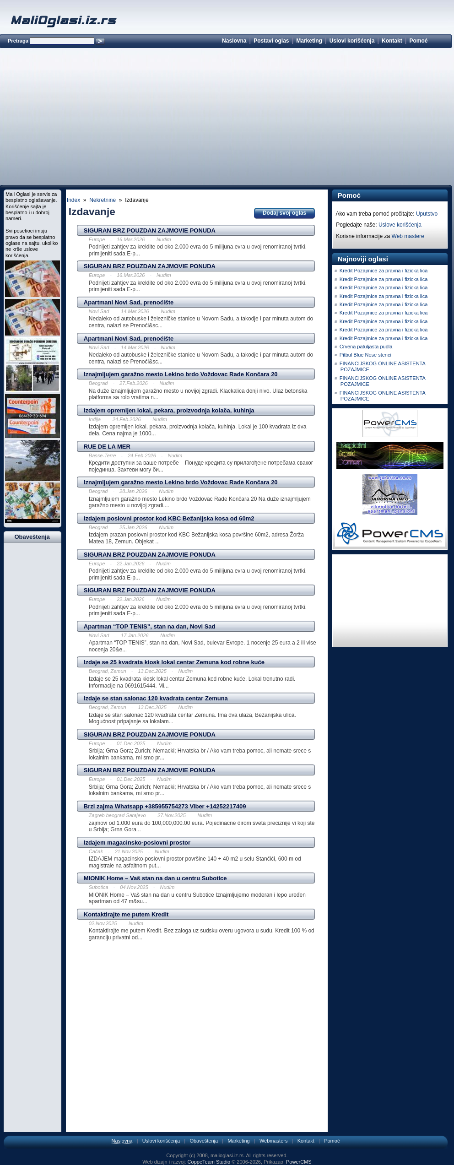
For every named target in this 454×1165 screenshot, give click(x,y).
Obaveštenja (203, 1140)
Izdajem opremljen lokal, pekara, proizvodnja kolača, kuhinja (169, 410)
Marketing (309, 41)
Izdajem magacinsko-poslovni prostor (137, 842)
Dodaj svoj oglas (284, 213)
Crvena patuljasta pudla (366, 346)
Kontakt (392, 41)
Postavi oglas (271, 41)
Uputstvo (427, 214)
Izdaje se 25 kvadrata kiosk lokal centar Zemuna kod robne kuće (174, 662)
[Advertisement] (226, 118)
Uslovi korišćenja (352, 41)
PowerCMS (299, 1162)
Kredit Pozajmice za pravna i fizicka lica (384, 270)
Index (73, 200)
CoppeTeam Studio (209, 1162)
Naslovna (234, 41)
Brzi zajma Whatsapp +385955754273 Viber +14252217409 (165, 806)
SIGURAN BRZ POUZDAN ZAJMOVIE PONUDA (150, 230)
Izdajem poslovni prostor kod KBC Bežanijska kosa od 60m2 (169, 518)
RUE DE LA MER (107, 446)
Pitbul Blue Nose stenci (365, 355)
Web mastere (408, 236)
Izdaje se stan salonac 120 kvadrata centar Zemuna (156, 698)
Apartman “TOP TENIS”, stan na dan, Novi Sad (150, 626)
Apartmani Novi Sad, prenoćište (129, 302)
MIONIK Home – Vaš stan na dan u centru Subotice (155, 878)
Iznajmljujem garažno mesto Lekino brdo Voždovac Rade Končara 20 (181, 374)
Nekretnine (102, 200)
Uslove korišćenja (400, 225)
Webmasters (273, 1140)
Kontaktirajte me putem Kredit (126, 914)
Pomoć (418, 41)
